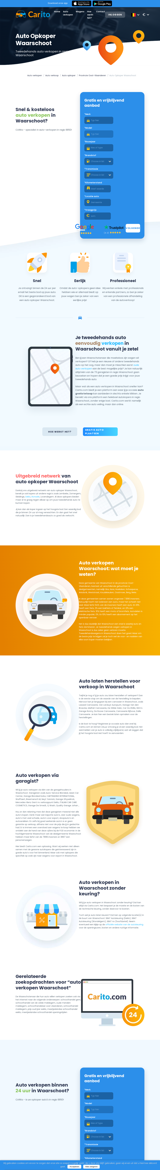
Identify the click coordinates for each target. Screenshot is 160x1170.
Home (58, 11)
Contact (101, 11)
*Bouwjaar (89, 129)
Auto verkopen (34, 75)
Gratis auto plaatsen (94, 388)
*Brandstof (118, 129)
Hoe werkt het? (91, 14)
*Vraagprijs (118, 156)
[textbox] (126, 135)
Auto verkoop (52, 75)
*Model (116, 115)
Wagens (81, 11)
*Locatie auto (91, 156)
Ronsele (48, 453)
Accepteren (74, 1167)
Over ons (81, 1159)
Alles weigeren (91, 1167)
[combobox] (125, 135)
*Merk (87, 115)
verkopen (124, 296)
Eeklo (41, 453)
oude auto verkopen (125, 327)
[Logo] (30, 14)
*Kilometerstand (121, 142)
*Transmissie (91, 142)
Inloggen (116, 14)
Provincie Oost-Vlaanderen (92, 75)
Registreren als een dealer (126, 1143)
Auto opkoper (68, 75)
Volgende (132, 174)
